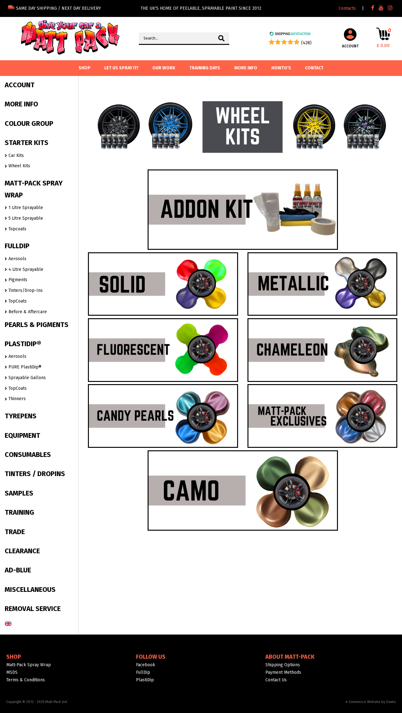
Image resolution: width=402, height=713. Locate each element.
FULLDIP (17, 246)
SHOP (84, 68)
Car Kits (16, 155)
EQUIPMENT (22, 435)
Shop (13, 656)
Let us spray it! (121, 68)
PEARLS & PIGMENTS (36, 324)
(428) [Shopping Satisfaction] (306, 43)
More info (245, 68)
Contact (314, 68)
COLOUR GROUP (29, 123)
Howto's (281, 68)
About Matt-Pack (289, 656)
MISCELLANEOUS (30, 589)
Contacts (347, 8)
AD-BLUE (18, 570)
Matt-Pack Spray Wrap (28, 664)
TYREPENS (20, 416)
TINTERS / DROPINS (35, 473)
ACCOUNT (20, 85)
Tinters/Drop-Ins (25, 290)
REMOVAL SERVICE (33, 608)
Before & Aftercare (27, 311)
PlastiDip (145, 680)
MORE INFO (21, 104)
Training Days (204, 68)
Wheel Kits (19, 166)
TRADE (15, 532)
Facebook (145, 664)
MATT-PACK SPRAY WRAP (33, 189)
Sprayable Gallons (27, 377)
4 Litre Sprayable (25, 269)
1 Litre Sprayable (25, 207)
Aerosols (17, 258)
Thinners (17, 398)
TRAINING (19, 512)
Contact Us (276, 680)
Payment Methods (283, 672)
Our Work (163, 68)
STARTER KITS (26, 142)
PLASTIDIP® (23, 344)
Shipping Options (282, 664)
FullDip (143, 672)
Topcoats (17, 229)
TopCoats (17, 301)
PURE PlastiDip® (24, 367)
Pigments (17, 279)
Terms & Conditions (25, 680)
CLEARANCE (22, 551)
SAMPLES (19, 493)
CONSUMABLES (28, 454)
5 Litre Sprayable (25, 218)
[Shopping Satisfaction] (289, 34)
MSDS (12, 672)
